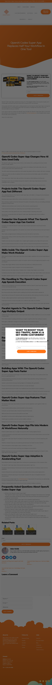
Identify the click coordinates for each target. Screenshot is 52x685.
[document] (26, 342)
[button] (50, 327)
